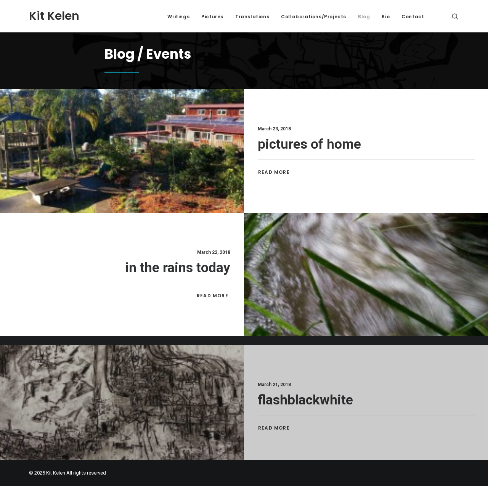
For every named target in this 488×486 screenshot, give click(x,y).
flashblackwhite (305, 421)
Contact (412, 16)
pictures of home (309, 144)
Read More (274, 172)
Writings (178, 16)
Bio (386, 16)
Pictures (212, 16)
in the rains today (177, 268)
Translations (252, 16)
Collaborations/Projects (313, 16)
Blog (364, 16)
